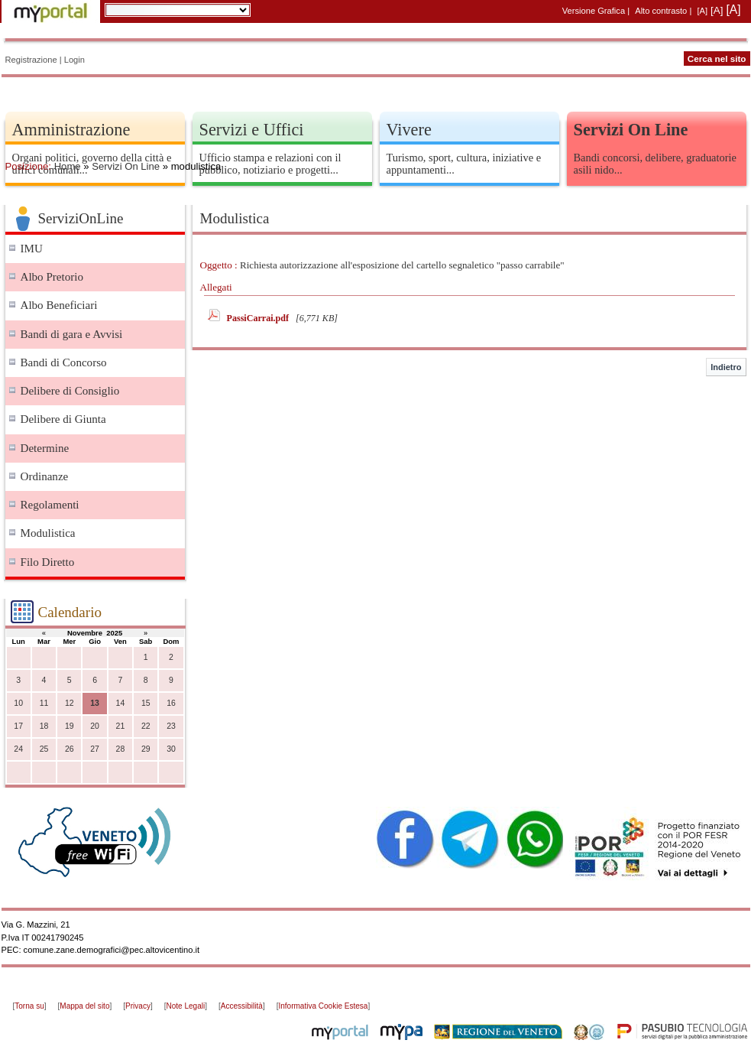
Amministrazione (71, 129)
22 (146, 726)
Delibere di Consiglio (70, 391)
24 (18, 749)
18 (44, 726)
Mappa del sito (84, 1006)
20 (94, 726)
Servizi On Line (126, 166)
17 (18, 726)
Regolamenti (50, 505)
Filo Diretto (48, 562)
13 (94, 703)
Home (67, 166)
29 (146, 749)
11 (44, 703)
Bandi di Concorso (64, 362)
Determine (45, 448)
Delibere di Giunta (63, 419)
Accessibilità (242, 1006)
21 (120, 726)
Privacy (138, 1006)
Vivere (409, 129)
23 (171, 726)
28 (120, 749)
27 (94, 749)
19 (69, 726)
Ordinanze (45, 476)
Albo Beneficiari (59, 305)
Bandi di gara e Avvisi (72, 334)
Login (74, 59)
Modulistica (48, 533)
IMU (32, 248)
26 (69, 749)
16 (171, 703)
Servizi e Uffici (251, 129)
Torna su (29, 1006)
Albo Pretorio (52, 277)
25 (44, 749)
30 (171, 749)
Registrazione (31, 59)
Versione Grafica (593, 10)
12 (69, 703)
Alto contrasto (661, 10)
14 (120, 703)
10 (18, 703)
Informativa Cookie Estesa (322, 1006)
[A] (702, 10)
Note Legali (186, 1006)
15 (146, 703)
